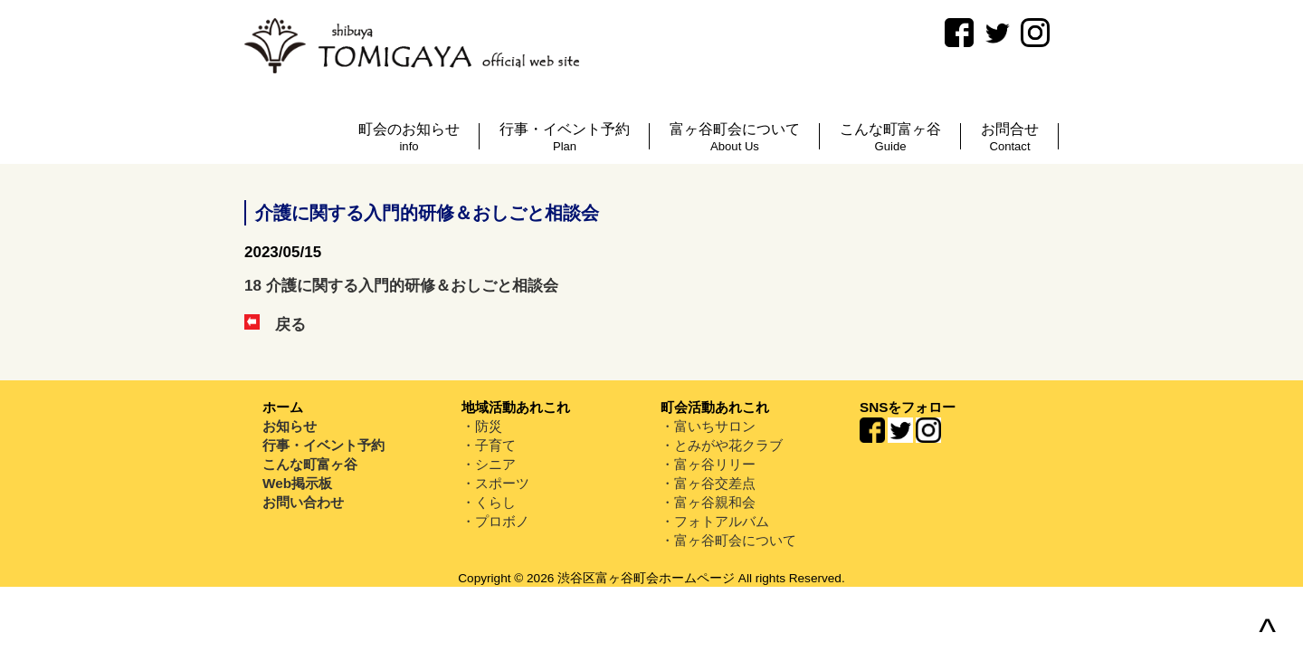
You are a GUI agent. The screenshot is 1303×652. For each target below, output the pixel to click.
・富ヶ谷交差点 (708, 483)
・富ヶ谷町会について (728, 540)
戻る (275, 324)
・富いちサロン (708, 426)
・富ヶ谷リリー (708, 464)
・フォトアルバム (715, 521)
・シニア (488, 464)
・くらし (488, 502)
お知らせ (289, 426)
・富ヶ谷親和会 (708, 502)
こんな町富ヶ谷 (309, 464)
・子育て (488, 445)
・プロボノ (495, 521)
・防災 (481, 426)
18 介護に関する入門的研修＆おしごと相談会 (401, 285)
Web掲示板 (297, 483)
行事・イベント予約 (323, 445)
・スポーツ (495, 483)
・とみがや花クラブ (722, 445)
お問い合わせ (303, 502)
